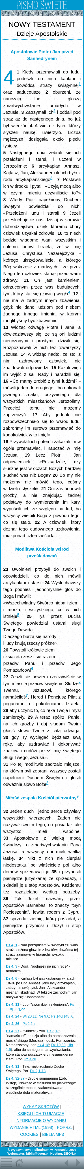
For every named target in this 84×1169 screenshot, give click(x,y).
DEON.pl (70, 1153)
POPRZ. (64, 1127)
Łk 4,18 (43, 1045)
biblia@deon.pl (37, 1153)
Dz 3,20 (30, 1059)
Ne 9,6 (44, 1016)
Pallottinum (41, 1150)
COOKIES (29, 1134)
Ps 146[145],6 (62, 1016)
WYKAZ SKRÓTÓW (41, 1106)
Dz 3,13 (53, 1031)
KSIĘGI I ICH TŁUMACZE (40, 1113)
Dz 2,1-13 (37, 1071)
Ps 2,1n (28, 1024)
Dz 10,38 (58, 1045)
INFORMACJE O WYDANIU (40, 1120)
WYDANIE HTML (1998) (31, 1127)
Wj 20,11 (29, 1016)
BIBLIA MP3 (53, 1134)
